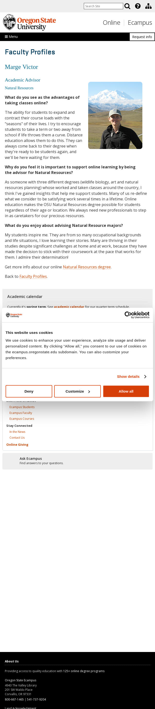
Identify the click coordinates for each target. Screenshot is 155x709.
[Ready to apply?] (77, 461)
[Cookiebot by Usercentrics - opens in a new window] (128, 315)
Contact (17, 438)
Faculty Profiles (33, 276)
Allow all (126, 391)
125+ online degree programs (83, 671)
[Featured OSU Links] (137, 6)
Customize (78, 391)
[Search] (127, 6)
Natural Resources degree (87, 267)
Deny (29, 391)
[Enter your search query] (103, 6)
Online (111, 22)
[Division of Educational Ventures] (148, 6)
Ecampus (140, 22)
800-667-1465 (14, 699)
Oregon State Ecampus (20, 680)
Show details (128, 376)
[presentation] (137, 6)
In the (17, 432)
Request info (142, 36)
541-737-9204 (36, 699)
